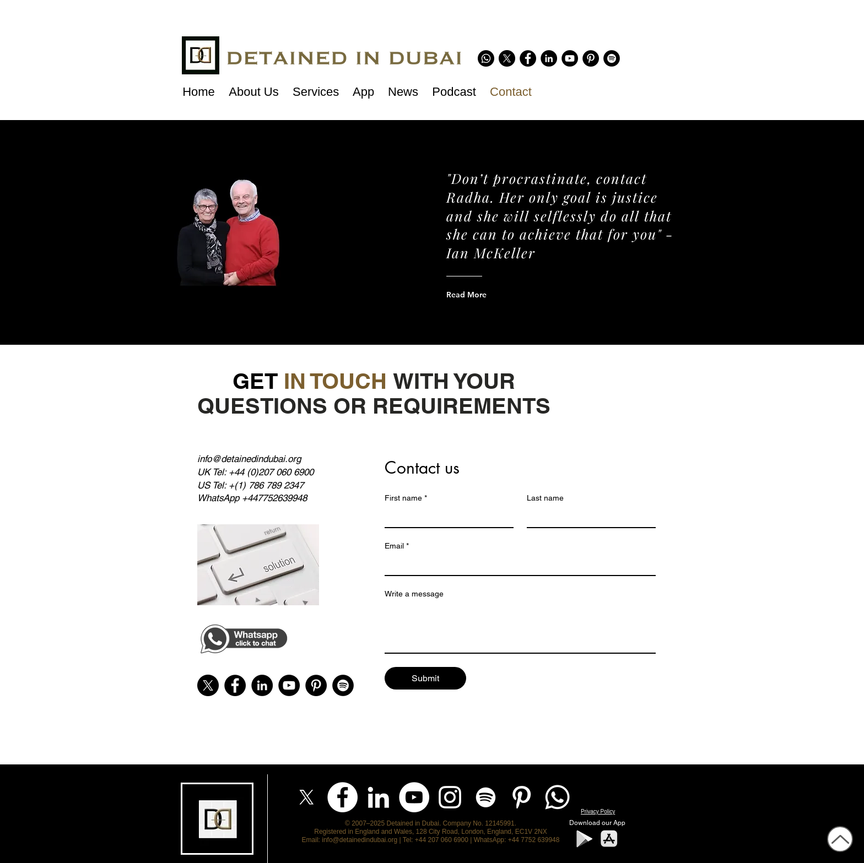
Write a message (414, 593)
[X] (507, 58)
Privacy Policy (598, 811)
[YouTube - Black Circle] (569, 58)
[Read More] (490, 294)
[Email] (517, 565)
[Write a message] (520, 627)
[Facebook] (342, 797)
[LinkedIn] (378, 797)
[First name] (446, 517)
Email (397, 546)
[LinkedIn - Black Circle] (549, 58)
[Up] (840, 839)
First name (406, 498)
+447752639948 (274, 497)
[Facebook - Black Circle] (528, 58)
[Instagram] (450, 797)
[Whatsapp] (486, 58)
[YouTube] (414, 797)
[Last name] (588, 517)
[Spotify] (611, 58)
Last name (545, 497)
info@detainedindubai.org (249, 458)
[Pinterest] (590, 58)
